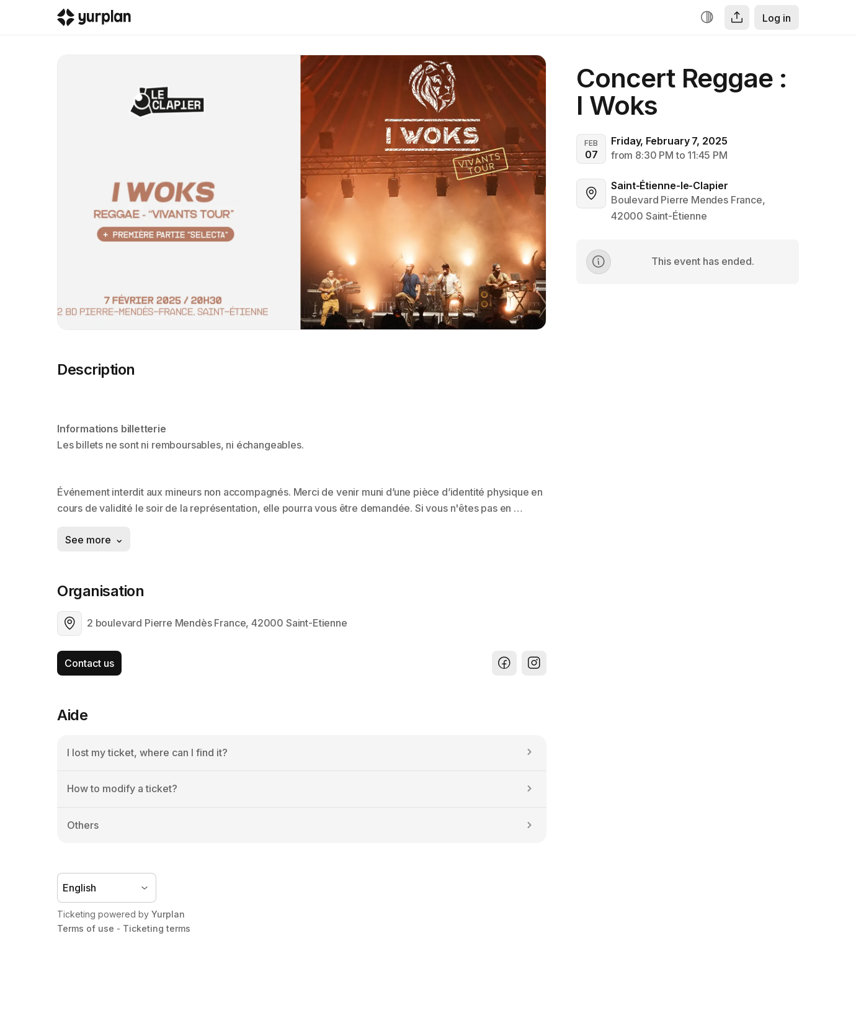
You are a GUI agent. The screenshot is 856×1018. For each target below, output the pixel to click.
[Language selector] (106, 888)
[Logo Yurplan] (94, 20)
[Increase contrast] (707, 17)
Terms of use (85, 928)
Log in (776, 18)
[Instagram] (534, 663)
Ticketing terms (156, 928)
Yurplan (168, 914)
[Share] (736, 17)
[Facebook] (504, 663)
